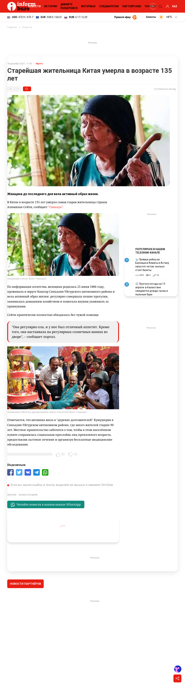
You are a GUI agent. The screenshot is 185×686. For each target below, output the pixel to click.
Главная (12, 27)
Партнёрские (131, 6)
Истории (50, 6)
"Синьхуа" (55, 207)
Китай (12, 494)
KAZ (174, 6)
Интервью (88, 6)
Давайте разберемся (69, 6)
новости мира (29, 494)
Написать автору (165, 89)
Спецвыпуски (109, 6)
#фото (39, 63)
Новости (34, 6)
